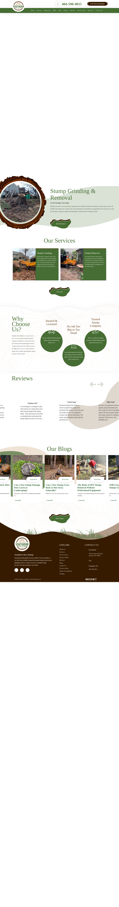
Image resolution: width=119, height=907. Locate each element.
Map (90, 562)
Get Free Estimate (97, 4)
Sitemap (62, 575)
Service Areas (64, 556)
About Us (90, 10)
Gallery (65, 10)
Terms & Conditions (66, 572)
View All (60, 293)
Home (32, 10)
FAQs (54, 10)
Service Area (81, 10)
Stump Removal (92, 254)
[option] (59, 40)
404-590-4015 (72, 4)
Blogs (61, 564)
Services (39, 10)
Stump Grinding (44, 254)
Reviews (72, 10)
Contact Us (99, 10)
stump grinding (66, 207)
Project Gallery (64, 558)
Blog (59, 10)
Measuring (47, 10)
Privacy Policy (64, 569)
